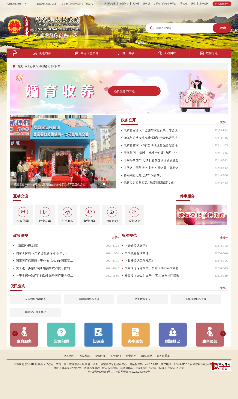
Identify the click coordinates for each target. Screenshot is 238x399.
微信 (193, 3)
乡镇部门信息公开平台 (165, 3)
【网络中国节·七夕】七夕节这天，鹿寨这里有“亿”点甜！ (153, 167)
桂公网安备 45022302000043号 (134, 371)
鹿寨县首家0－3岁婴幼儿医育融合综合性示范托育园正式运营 (153, 145)
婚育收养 (54, 66)
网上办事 (30, 66)
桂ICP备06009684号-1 (100, 371)
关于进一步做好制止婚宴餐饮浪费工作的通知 (45, 268)
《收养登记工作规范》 (140, 260)
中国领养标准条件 (137, 253)
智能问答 (124, 3)
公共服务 (42, 66)
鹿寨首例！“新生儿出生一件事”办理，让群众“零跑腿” (153, 152)
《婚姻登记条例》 (28, 245)
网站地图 (69, 355)
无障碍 (135, 3)
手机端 (183, 3)
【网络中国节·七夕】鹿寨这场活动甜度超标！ (153, 160)
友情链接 (100, 355)
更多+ (224, 122)
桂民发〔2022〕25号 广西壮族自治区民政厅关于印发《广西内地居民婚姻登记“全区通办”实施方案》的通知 (154, 275)
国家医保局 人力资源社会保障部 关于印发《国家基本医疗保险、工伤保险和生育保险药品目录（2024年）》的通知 (45, 253)
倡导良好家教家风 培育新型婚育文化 (149, 182)
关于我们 (115, 355)
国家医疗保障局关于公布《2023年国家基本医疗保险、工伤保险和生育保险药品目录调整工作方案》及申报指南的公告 (154, 268)
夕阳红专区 (110, 3)
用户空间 (203, 3)
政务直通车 (163, 355)
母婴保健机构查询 (195, 299)
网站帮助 (84, 355)
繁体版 (146, 3)
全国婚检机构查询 (35, 299)
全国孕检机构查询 (89, 299)
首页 (20, 66)
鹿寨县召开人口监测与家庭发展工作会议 (151, 130)
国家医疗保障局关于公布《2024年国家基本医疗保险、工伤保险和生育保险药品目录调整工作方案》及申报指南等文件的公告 (45, 260)
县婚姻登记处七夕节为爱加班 (143, 175)
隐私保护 (146, 355)
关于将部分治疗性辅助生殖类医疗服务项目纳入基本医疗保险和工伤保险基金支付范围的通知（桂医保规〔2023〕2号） (45, 275)
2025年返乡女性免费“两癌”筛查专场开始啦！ (153, 137)
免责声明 (131, 355)
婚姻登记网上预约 (35, 312)
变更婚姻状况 (142, 299)
